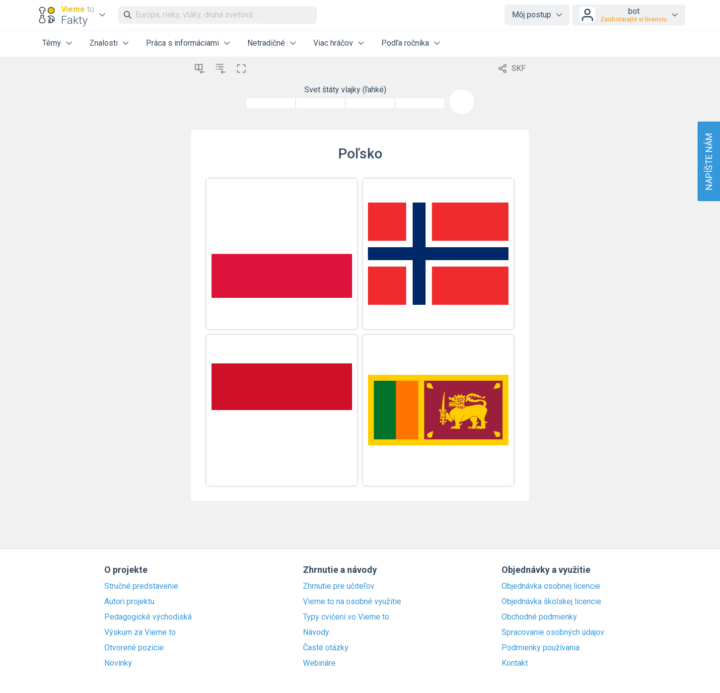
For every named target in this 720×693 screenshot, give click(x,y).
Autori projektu (129, 601)
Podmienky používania (540, 647)
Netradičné (266, 43)
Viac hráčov (333, 43)
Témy (51, 43)
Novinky (118, 663)
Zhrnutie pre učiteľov (338, 586)
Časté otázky (326, 647)
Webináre (319, 663)
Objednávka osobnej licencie (551, 586)
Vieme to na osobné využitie (352, 601)
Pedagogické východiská (148, 617)
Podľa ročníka (405, 43)
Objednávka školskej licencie (551, 601)
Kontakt (515, 663)
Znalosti (103, 43)
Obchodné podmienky (539, 617)
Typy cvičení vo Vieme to (346, 617)
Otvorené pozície (134, 647)
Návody (316, 632)
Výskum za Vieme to (140, 632)
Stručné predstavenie (141, 586)
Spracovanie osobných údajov (553, 632)
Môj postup (531, 14)
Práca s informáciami (182, 43)
